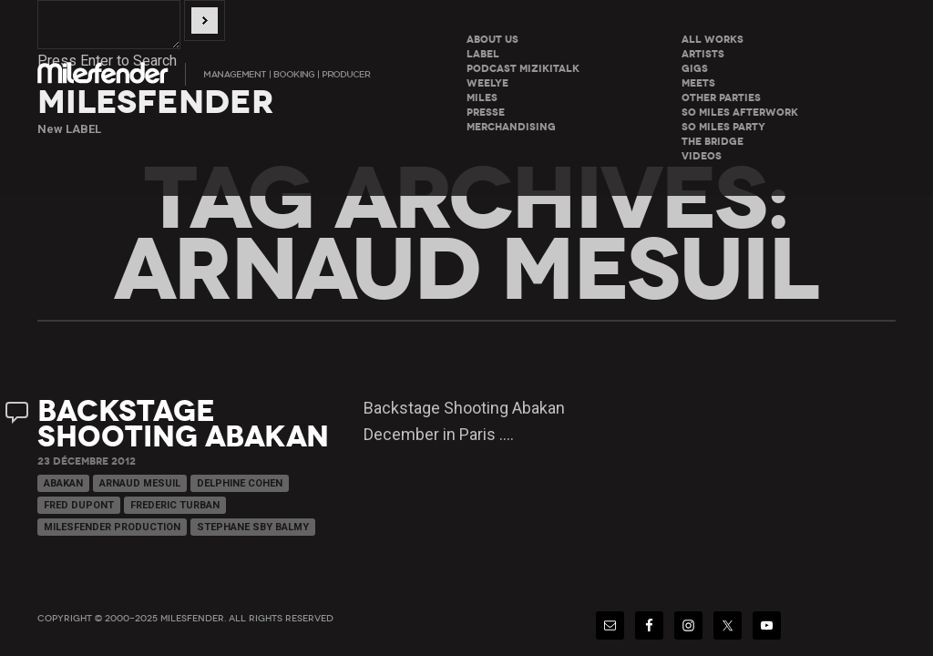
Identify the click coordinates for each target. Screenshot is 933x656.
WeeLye (487, 83)
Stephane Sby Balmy (253, 527)
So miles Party (723, 127)
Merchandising (511, 127)
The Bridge (712, 142)
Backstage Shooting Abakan (183, 424)
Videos (702, 156)
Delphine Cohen (239, 483)
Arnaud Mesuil (139, 483)
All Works (712, 40)
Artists (703, 54)
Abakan (63, 483)
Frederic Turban (175, 505)
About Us (492, 40)
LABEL (482, 54)
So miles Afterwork (740, 113)
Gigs (695, 69)
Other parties (721, 98)
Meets (698, 83)
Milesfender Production (112, 527)
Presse (485, 113)
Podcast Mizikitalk (522, 69)
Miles (481, 98)
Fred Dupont (79, 505)
